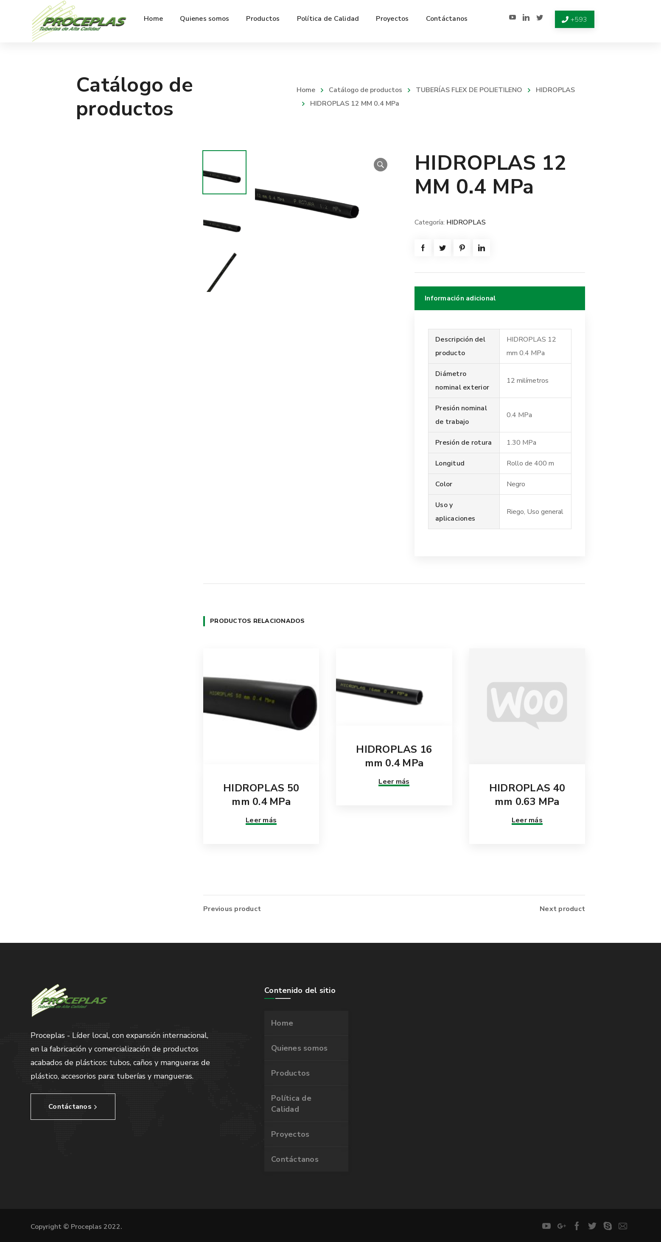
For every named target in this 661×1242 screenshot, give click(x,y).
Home (306, 90)
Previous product (232, 909)
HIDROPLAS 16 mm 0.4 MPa (394, 756)
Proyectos (290, 1134)
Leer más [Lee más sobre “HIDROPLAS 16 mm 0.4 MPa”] (393, 781)
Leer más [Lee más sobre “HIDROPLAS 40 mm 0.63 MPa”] (527, 820)
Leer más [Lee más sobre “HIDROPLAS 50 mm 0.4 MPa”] (261, 820)
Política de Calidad (291, 1103)
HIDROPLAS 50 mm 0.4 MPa (261, 794)
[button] (380, 164)
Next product (562, 909)
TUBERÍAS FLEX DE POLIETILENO (469, 90)
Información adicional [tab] (460, 298)
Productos (290, 1073)
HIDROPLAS (555, 90)
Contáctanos (295, 1159)
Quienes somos (299, 1048)
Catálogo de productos (365, 90)
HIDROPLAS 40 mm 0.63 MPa (527, 794)
